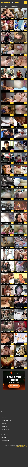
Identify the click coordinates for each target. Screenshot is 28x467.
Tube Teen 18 (4, 434)
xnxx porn (3, 437)
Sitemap (19, 445)
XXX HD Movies (5, 440)
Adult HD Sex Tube (6, 420)
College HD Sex (5, 429)
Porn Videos (4, 417)
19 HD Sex (4, 432)
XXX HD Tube (4, 423)
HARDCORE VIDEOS (10, 2)
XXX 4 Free (4, 426)
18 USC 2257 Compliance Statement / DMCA (21, 446)
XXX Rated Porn (5, 415)
